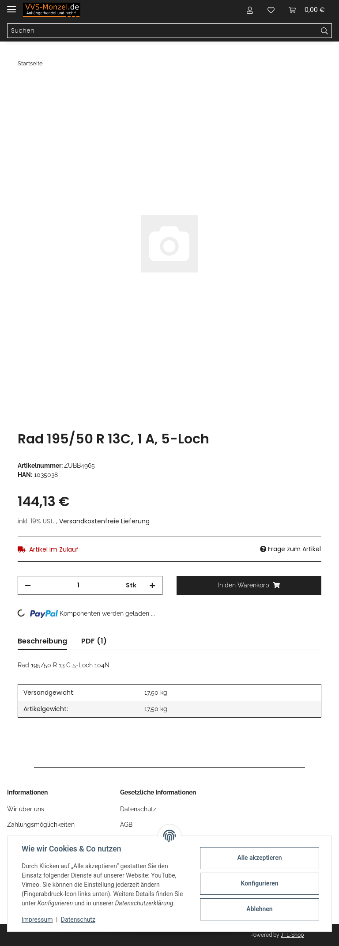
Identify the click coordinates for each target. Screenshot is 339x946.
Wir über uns (25, 809)
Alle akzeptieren (259, 857)
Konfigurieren (259, 883)
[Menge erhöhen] (152, 585)
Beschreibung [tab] (42, 641)
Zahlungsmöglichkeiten (41, 824)
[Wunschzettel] (271, 10)
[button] (249, 10)
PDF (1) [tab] (94, 641)
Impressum (37, 919)
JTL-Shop (292, 935)
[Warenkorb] (307, 10)
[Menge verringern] (28, 585)
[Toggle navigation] (11, 5)
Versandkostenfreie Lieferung (104, 521)
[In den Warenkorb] (25, 87)
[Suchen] (162, 30)
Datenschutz (138, 809)
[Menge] (78, 585)
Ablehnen (259, 908)
